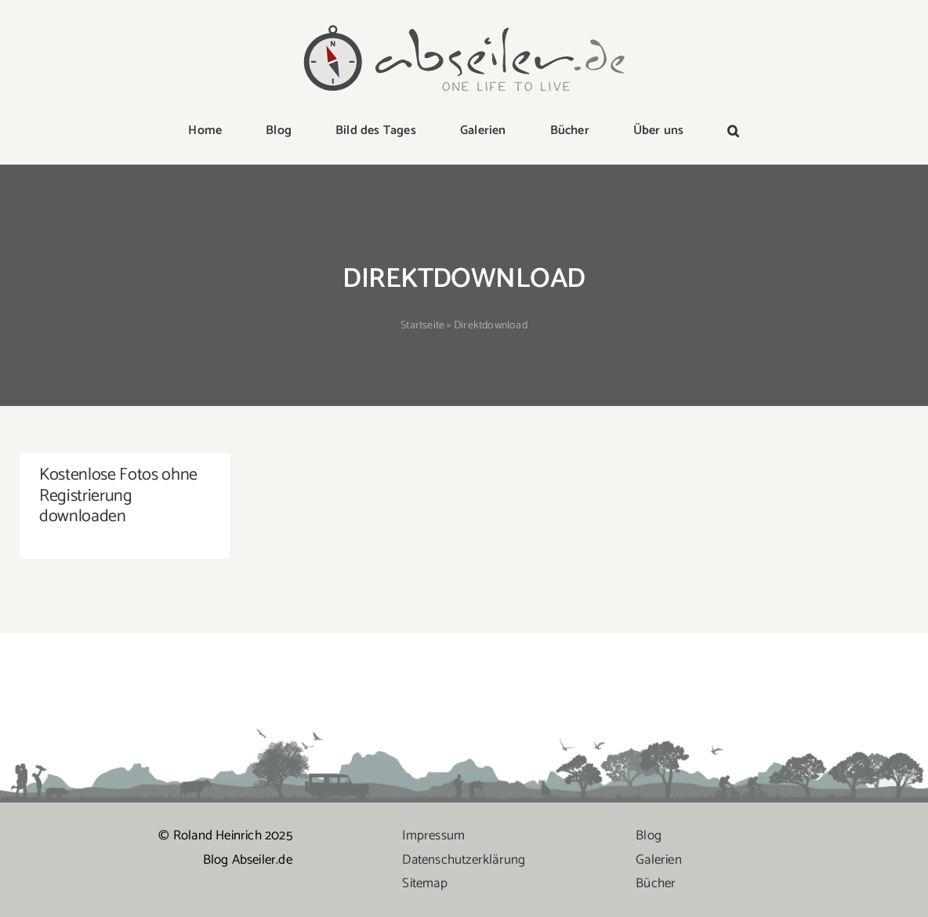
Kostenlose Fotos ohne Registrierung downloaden (118, 496)
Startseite (422, 326)
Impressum (433, 835)
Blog (649, 835)
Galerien (659, 860)
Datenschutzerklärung (463, 860)
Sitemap (424, 883)
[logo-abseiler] (464, 25)
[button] (733, 131)
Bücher (656, 883)
